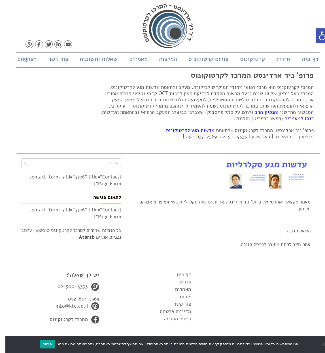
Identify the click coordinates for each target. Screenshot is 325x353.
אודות (278, 59)
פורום (180, 296)
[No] (318, 344)
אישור (42, 344)
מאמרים (133, 59)
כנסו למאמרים (293, 118)
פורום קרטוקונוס (203, 59)
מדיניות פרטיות (170, 311)
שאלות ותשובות (93, 59)
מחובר (268, 244)
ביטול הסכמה (172, 318)
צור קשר (53, 59)
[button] (317, 35)
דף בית (304, 59)
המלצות (163, 59)
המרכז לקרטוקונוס (63, 319)
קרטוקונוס (247, 59)
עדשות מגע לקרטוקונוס (185, 130)
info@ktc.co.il (66, 305)
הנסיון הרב (260, 112)
